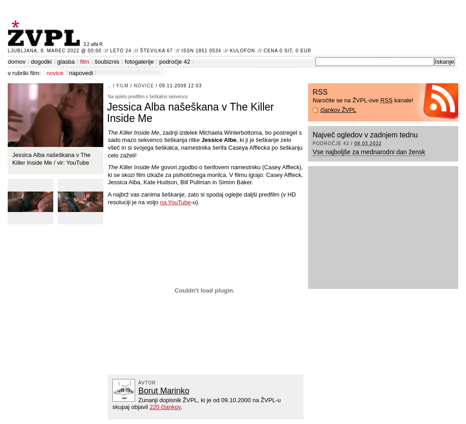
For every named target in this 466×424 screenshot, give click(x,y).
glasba (66, 61)
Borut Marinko (163, 390)
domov (16, 61)
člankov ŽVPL (338, 109)
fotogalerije (139, 61)
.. (109, 85)
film (84, 61)
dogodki (41, 61)
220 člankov (165, 407)
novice (55, 73)
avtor (147, 382)
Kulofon (242, 50)
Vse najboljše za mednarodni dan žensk (369, 152)
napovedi (81, 73)
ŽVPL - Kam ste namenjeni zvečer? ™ (45, 33)
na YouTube (175, 202)
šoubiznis (107, 61)
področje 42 (174, 61)
